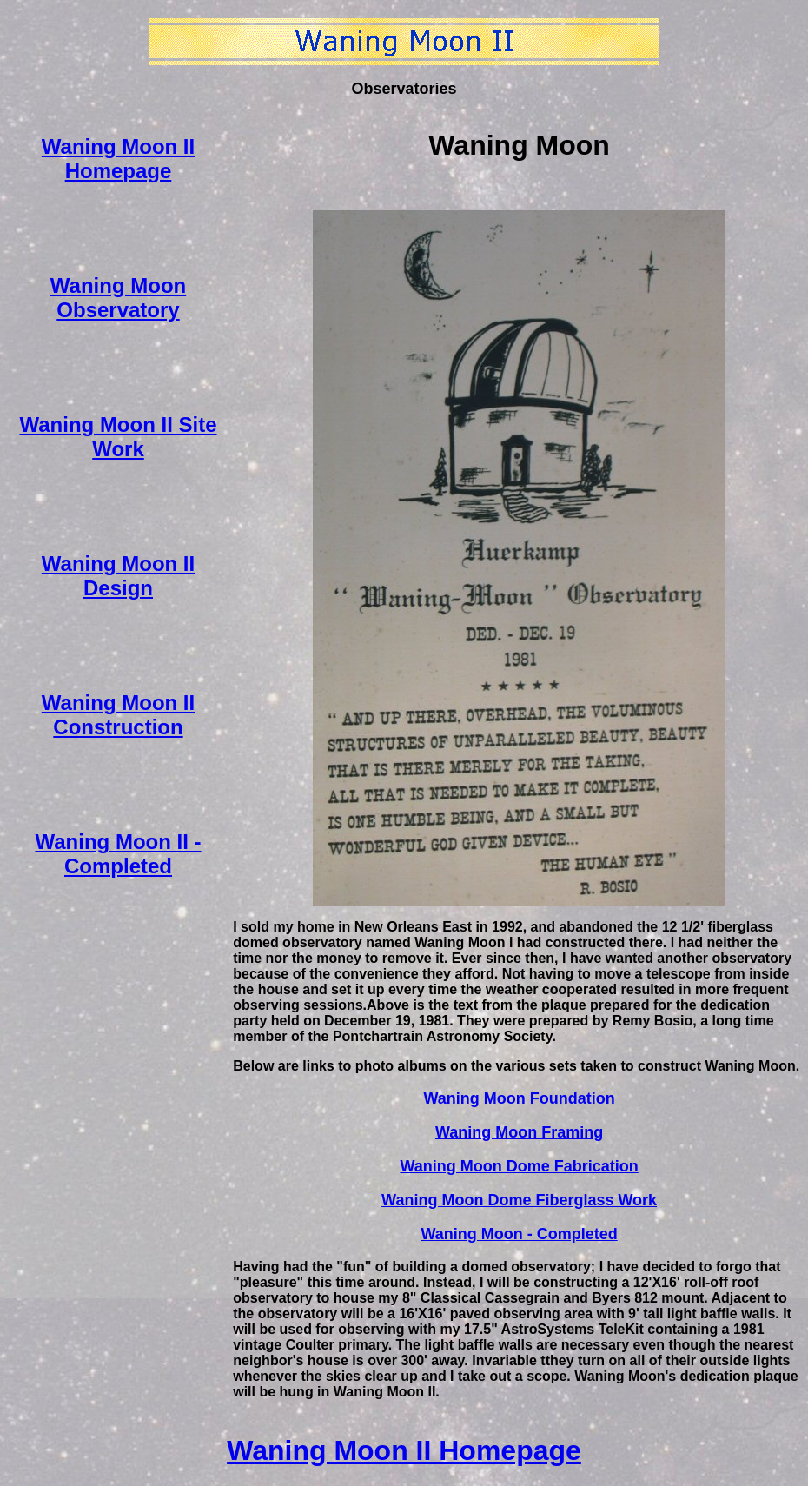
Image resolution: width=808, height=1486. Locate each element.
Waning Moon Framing (519, 1132)
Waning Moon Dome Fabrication (519, 1166)
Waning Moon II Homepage (118, 158)
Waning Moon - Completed (519, 1234)
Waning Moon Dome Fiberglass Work (519, 1200)
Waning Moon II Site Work (117, 437)
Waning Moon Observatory (118, 298)
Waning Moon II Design (118, 576)
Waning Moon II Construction (118, 715)
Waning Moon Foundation (518, 1098)
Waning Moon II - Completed (118, 854)
